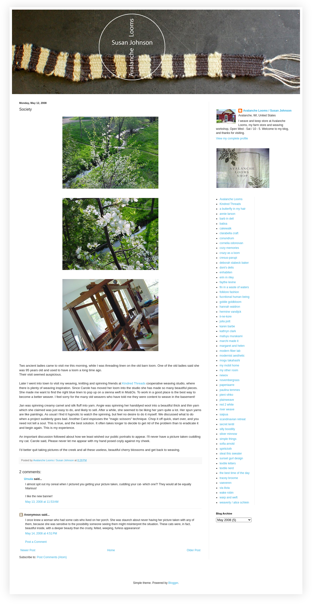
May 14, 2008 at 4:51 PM (41, 533)
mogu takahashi (230, 360)
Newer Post (27, 550)
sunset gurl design (231, 458)
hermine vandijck (230, 311)
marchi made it (229, 341)
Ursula (28, 479)
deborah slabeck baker (234, 262)
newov (224, 375)
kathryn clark (228, 331)
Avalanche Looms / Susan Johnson (267, 110)
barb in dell (227, 218)
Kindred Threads (133, 383)
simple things (228, 439)
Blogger (173, 583)
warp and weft (229, 497)
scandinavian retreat (233, 419)
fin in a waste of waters (234, 287)
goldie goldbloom (230, 302)
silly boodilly (227, 429)
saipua (224, 414)
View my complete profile (232, 138)
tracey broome (229, 478)
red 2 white (227, 404)
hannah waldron (230, 306)
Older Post (193, 550)
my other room (229, 370)
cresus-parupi (228, 257)
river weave (227, 409)
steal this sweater (231, 453)
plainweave (227, 399)
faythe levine (228, 282)
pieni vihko (226, 394)
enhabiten (226, 272)
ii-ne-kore (226, 316)
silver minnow (228, 434)
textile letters (228, 463)
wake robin (227, 492)
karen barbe (227, 326)
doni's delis (227, 267)
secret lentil (227, 424)
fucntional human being (234, 297)
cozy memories (229, 248)
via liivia (225, 488)
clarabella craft (229, 233)
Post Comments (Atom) (52, 557)
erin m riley (227, 277)
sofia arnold (227, 443)
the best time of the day (235, 473)
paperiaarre (227, 385)
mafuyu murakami (231, 336)
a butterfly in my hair (233, 208)
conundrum (227, 238)
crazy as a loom (230, 253)
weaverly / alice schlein (234, 502)
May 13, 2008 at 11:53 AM (41, 501)
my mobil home (229, 365)
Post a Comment (36, 542)
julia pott (225, 321)
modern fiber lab (230, 351)
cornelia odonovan (231, 243)
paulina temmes (230, 390)
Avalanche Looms (231, 199)
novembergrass (230, 380)
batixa (223, 223)
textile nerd (227, 468)
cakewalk (225, 228)
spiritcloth (226, 448)
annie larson (227, 213)
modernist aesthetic (232, 355)
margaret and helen (232, 345)
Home (111, 550)
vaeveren (225, 482)
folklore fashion (229, 292)
